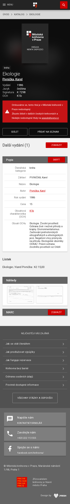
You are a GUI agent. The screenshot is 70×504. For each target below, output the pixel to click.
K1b (32, 210)
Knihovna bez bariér (17, 368)
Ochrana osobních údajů (19, 376)
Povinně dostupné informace (22, 384)
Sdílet (15, 131)
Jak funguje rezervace (18, 360)
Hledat (62, 3)
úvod (6, 14)
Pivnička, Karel (12, 79)
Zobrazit (56, 145)
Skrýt (56, 159)
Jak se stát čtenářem (18, 343)
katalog (19, 14)
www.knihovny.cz (50, 118)
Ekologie (34, 14)
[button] (35, 44)
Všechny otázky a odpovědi (35, 398)
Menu (7, 5)
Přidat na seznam (48, 131)
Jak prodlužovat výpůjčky (20, 351)
